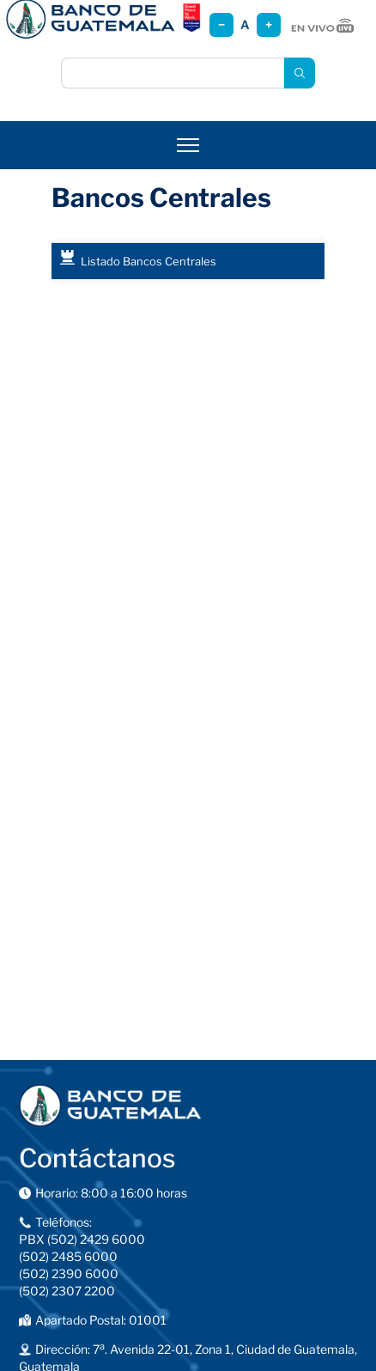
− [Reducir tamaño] (221, 24)
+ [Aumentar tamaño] (268, 24)
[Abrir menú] (188, 145)
